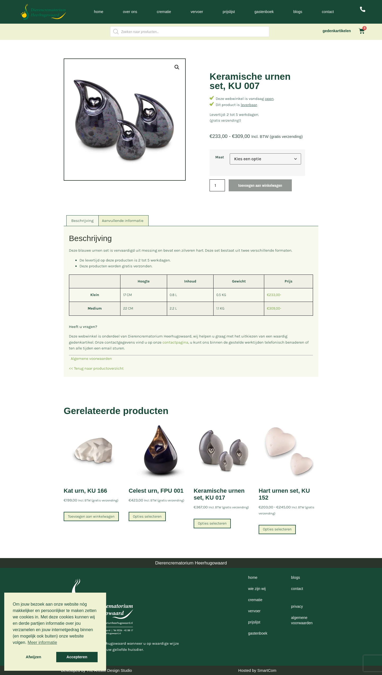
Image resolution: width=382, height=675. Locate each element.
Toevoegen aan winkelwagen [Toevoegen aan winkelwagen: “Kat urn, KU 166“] (91, 516)
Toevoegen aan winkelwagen (260, 185)
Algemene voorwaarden (90, 358)
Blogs (297, 12)
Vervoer (197, 12)
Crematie (164, 12)
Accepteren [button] (77, 657)
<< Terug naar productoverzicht (96, 368)
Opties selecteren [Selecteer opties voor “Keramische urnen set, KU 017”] (212, 523)
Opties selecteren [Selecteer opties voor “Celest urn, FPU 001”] (147, 516)
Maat (219, 157)
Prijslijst (229, 12)
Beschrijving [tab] (82, 220)
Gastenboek (264, 12)
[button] (177, 67)
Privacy (297, 606)
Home (98, 12)
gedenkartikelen (337, 31)
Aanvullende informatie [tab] (122, 220)
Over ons (130, 12)
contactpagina (175, 342)
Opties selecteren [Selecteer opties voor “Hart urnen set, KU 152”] (277, 529)
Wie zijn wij (257, 589)
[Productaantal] (217, 185)
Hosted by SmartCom (257, 670)
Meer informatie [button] (42, 642)
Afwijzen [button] (33, 657)
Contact (328, 12)
